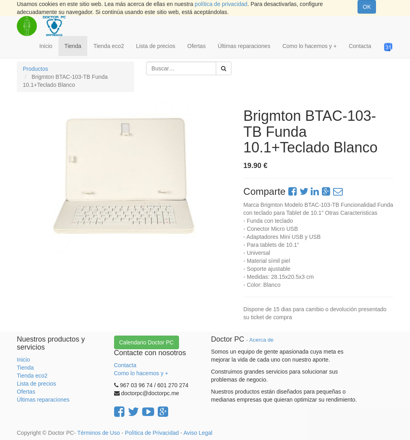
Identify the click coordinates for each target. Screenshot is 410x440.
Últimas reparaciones (43, 399)
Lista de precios (36, 383)
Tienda (25, 367)
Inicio (23, 359)
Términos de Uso (98, 433)
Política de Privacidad (152, 433)
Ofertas (26, 391)
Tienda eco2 (32, 375)
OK (367, 7)
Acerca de (261, 340)
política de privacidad (221, 4)
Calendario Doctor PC (146, 342)
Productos (35, 69)
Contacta (125, 365)
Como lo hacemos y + (141, 373)
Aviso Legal (197, 433)
